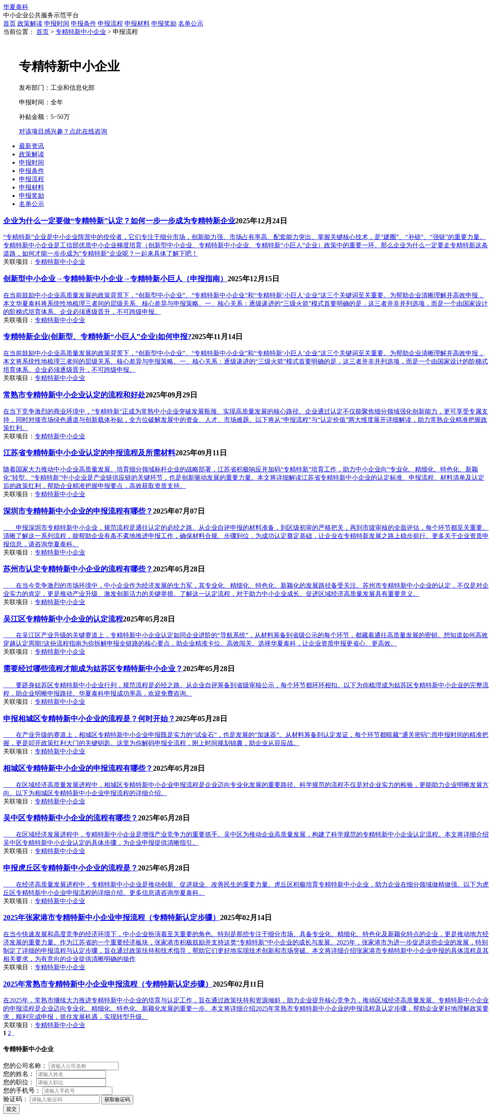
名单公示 (190, 23)
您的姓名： (19, 1074)
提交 (11, 1109)
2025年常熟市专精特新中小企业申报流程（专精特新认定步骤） (107, 984)
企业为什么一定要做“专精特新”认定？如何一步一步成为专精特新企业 (119, 221)
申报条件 (83, 23)
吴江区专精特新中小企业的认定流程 (63, 619)
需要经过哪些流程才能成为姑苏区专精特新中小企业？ (93, 668)
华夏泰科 (15, 7)
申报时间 (56, 23)
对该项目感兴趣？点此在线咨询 (63, 131)
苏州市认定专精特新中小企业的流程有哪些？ (78, 569)
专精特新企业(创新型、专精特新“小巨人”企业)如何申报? (97, 336)
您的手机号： (22, 1090)
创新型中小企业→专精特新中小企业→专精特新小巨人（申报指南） (115, 279)
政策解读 (30, 23)
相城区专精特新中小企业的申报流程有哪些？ (78, 768)
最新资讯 (31, 146)
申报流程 (110, 23)
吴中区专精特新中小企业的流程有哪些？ (70, 818)
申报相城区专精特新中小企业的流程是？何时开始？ (89, 718)
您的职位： (19, 1082)
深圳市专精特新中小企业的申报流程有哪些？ (78, 511)
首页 (9, 23)
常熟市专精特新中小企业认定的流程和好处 (74, 395)
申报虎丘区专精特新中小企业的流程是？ (70, 868)
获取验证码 (117, 1099)
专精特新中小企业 (81, 31)
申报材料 (137, 23)
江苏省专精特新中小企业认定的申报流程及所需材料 (89, 453)
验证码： (15, 1099)
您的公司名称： (25, 1065)
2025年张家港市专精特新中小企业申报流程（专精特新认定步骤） (111, 917)
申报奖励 (164, 23)
